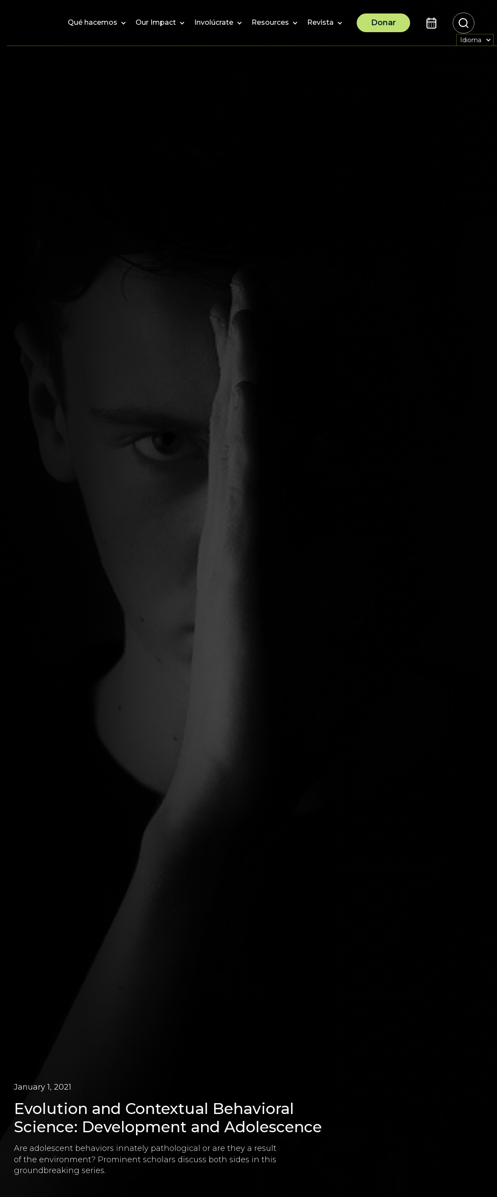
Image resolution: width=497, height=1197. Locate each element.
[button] (92, 23)
